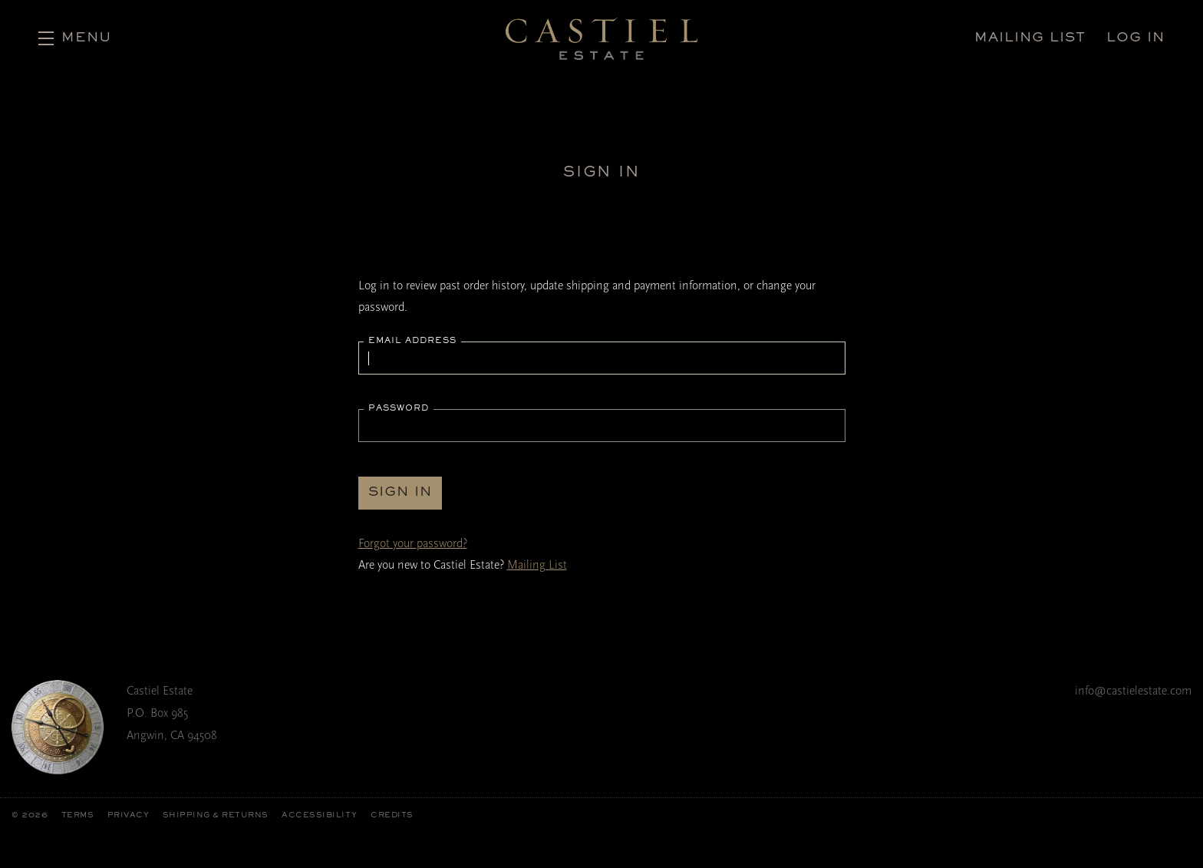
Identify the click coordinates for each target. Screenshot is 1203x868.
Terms (77, 815)
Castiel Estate (601, 38)
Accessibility (320, 815)
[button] (74, 38)
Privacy (128, 815)
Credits (392, 815)
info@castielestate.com (1133, 691)
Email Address (412, 341)
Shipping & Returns (216, 815)
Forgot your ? (412, 543)
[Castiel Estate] (58, 727)
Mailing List (537, 565)
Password (398, 408)
